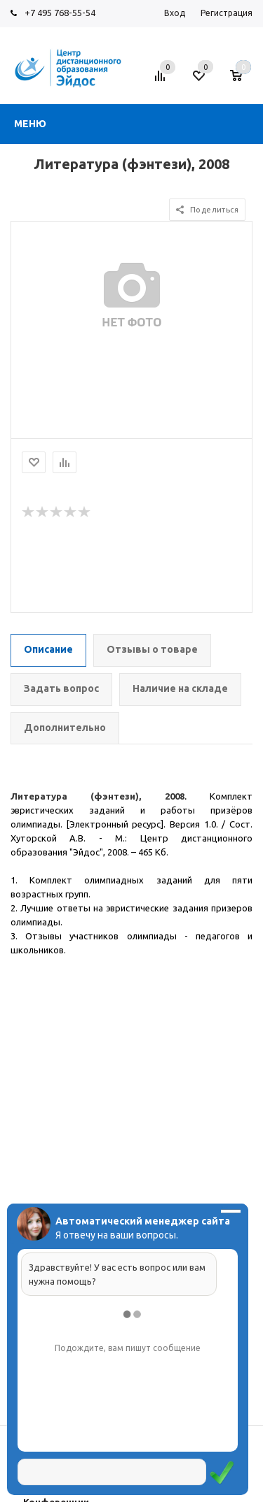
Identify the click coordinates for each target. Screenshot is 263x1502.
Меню (30, 123)
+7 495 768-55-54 (60, 12)
